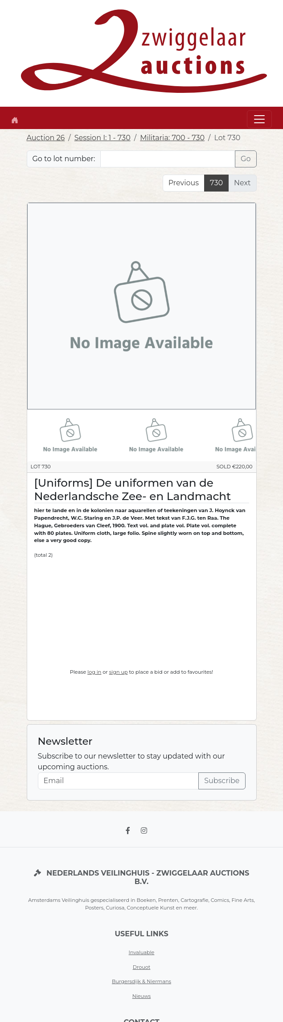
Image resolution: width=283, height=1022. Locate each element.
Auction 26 (46, 137)
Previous (183, 183)
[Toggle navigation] (259, 119)
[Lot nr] (167, 158)
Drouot (142, 967)
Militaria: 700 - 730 (172, 137)
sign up (118, 672)
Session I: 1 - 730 (102, 137)
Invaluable (142, 952)
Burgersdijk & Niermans (141, 981)
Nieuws (141, 996)
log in (94, 672)
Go (245, 158)
